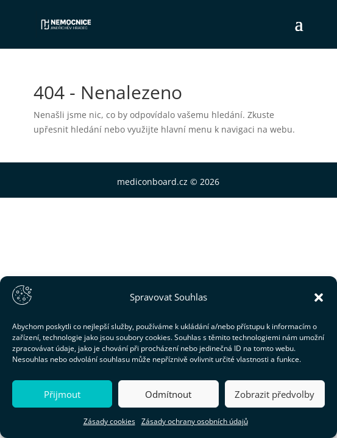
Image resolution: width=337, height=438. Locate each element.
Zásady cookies (109, 421)
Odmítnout (168, 394)
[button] (319, 297)
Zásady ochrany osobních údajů (194, 421)
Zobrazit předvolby (274, 394)
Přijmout (62, 394)
